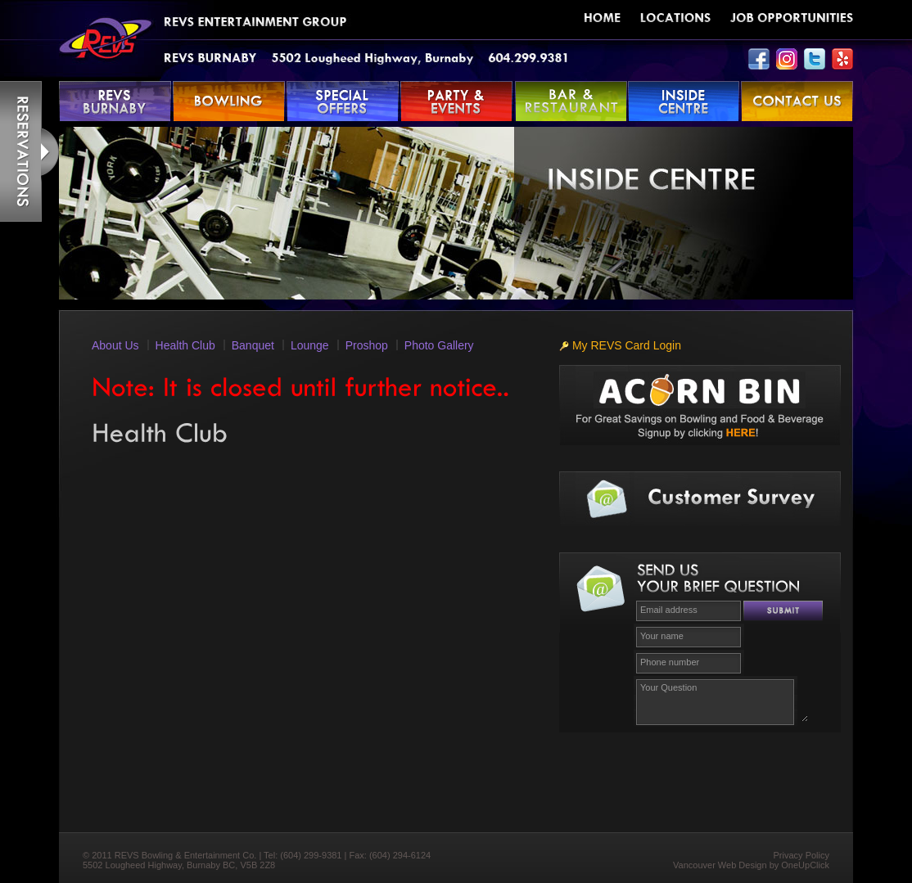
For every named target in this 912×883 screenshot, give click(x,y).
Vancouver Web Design (720, 865)
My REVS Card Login (620, 345)
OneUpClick (805, 865)
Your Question (722, 700)
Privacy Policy (801, 855)
